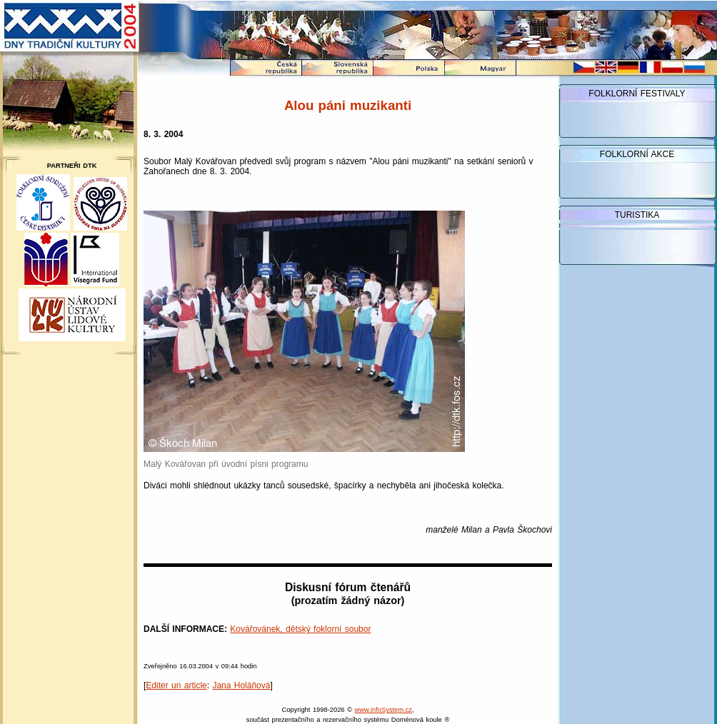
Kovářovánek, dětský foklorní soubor (300, 629)
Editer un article (176, 685)
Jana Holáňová (241, 685)
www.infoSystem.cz (383, 709)
